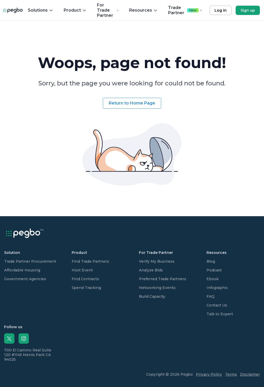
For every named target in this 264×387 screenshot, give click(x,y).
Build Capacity (152, 296)
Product (75, 10)
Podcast (214, 270)
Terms (231, 374)
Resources (143, 10)
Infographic (217, 287)
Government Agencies (25, 279)
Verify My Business (157, 261)
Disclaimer (250, 374)
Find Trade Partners (90, 261)
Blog (211, 261)
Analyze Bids (151, 270)
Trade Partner (185, 10)
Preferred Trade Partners (162, 279)
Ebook (213, 279)
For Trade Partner (108, 10)
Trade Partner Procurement (30, 261)
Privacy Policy (209, 374)
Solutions (40, 10)
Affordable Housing (22, 270)
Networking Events (157, 287)
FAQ (210, 296)
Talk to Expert (220, 314)
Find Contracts (85, 279)
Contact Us (217, 305)
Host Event (82, 270)
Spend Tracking (86, 287)
